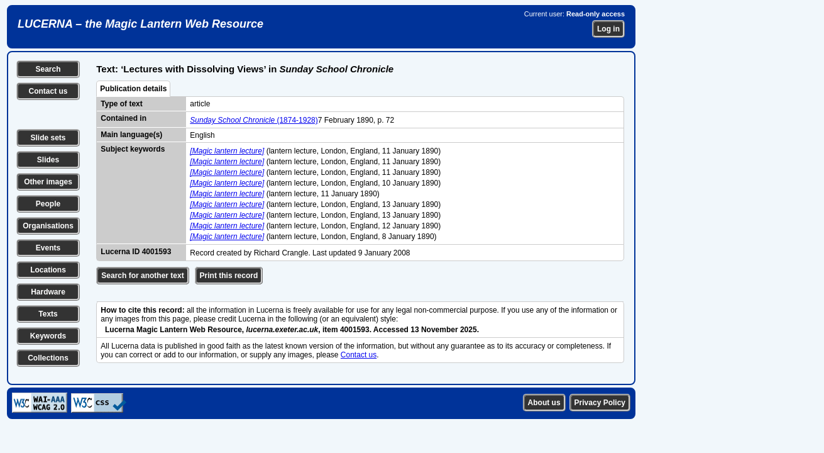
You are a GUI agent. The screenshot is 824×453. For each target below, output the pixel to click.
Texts (47, 314)
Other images (48, 181)
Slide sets (47, 137)
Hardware (48, 292)
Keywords (48, 336)
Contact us (47, 91)
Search (47, 69)
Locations (48, 270)
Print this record (229, 275)
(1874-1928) (253, 120)
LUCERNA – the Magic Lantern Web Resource (140, 24)
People (48, 203)
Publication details (133, 88)
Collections (48, 358)
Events (48, 247)
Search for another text (142, 275)
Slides (48, 159)
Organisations (48, 225)
